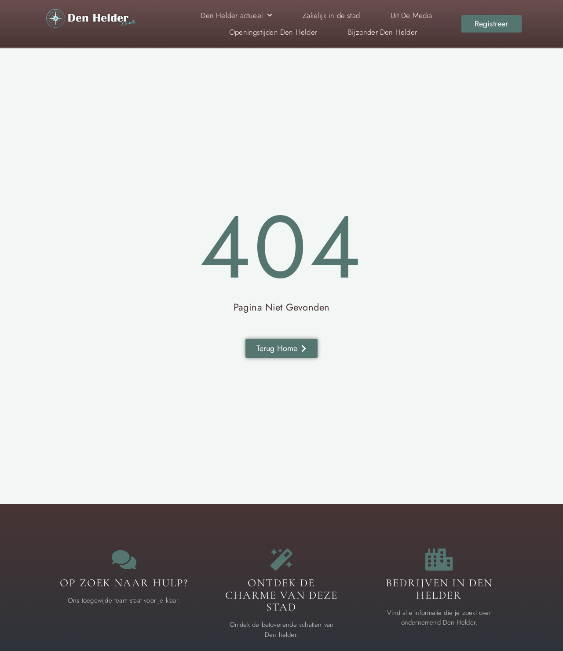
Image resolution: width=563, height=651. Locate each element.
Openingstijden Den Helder (273, 32)
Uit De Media (411, 15)
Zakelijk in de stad (331, 15)
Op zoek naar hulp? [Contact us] (124, 582)
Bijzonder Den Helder (382, 32)
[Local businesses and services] (439, 560)
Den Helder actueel (236, 15)
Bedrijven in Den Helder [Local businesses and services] (439, 589)
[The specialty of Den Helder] (281, 560)
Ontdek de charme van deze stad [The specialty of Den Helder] (281, 595)
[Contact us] (124, 560)
